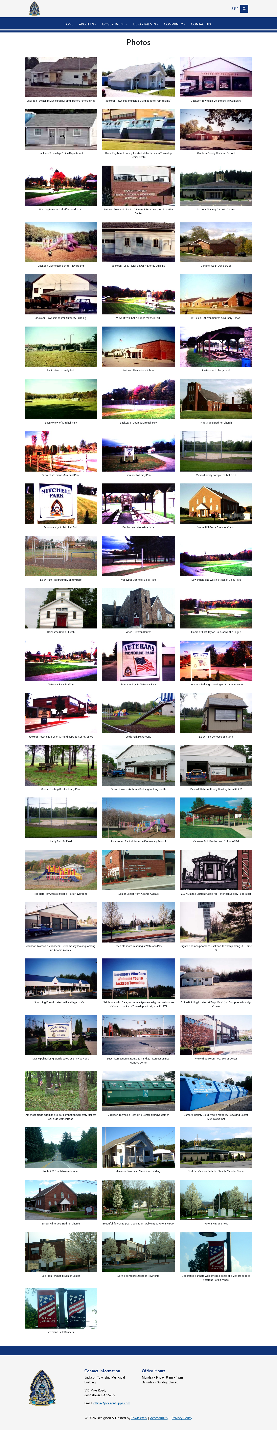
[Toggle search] (244, 9)
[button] (88, 24)
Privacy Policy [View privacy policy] (182, 1418)
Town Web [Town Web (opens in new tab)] (139, 1418)
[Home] (34, 8)
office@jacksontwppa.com (111, 1403)
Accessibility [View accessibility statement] (159, 1418)
